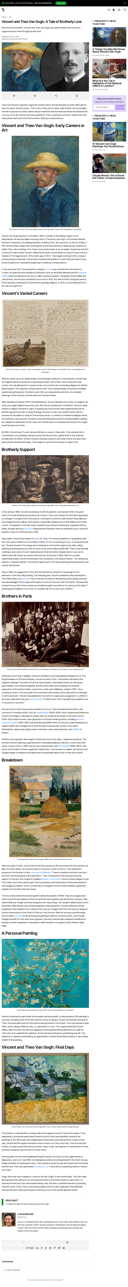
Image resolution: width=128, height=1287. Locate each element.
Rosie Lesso (98, 89)
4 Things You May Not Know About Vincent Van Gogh (27, 1204)
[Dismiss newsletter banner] (124, 3)
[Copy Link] (55, 1248)
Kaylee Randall (99, 55)
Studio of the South (51, 879)
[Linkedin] (37, 1248)
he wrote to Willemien (40, 872)
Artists (107, 55)
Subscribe (61, 3)
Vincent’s (28, 528)
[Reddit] (50, 1248)
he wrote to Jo (41, 1166)
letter (37, 538)
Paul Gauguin (64, 746)
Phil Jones (97, 181)
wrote (24, 578)
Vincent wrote (35, 699)
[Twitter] (46, 1248)
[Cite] (76, 95)
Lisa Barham (13, 39)
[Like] (23, 1242)
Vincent (48, 269)
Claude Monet (42, 712)
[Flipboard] (59, 1248)
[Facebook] (42, 1248)
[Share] (55, 95)
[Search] (109, 10)
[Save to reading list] (34, 95)
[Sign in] (119, 10)
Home (4, 17)
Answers (105, 89)
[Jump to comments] (13, 95)
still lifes (75, 729)
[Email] (64, 1248)
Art (10, 17)
